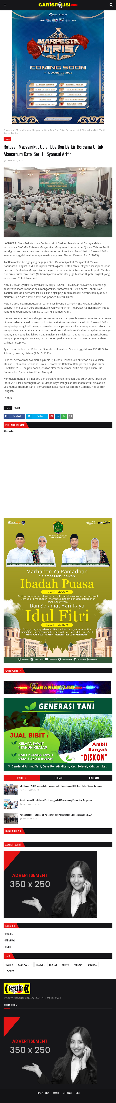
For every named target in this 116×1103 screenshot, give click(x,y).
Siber (77, 1092)
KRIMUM (65, 964)
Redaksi (56, 1092)
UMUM (17, 130)
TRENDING (10, 970)
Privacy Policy (43, 1092)
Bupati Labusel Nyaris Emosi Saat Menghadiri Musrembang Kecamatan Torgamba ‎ (56, 800)
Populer (21, 778)
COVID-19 (9, 964)
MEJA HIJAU (10, 940)
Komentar (94, 778)
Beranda (8, 130)
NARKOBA (78, 964)
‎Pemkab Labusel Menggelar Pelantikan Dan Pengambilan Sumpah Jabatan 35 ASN (56, 814)
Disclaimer (67, 1092)
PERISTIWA (92, 964)
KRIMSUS (53, 964)
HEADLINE (40, 964)
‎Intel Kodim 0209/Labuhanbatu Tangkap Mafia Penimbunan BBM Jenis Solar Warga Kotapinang (62, 786)
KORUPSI (9, 934)
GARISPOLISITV (25, 964)
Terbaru (58, 778)
